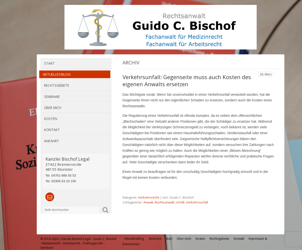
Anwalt (148, 202)
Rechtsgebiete (56, 85)
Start (49, 63)
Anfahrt (51, 141)
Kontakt (52, 129)
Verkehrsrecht (148, 197)
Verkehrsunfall (197, 202)
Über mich (52, 107)
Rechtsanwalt (164, 202)
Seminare (52, 96)
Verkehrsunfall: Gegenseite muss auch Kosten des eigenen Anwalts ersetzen (187, 80)
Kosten (50, 118)
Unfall (180, 202)
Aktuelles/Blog (57, 74)
